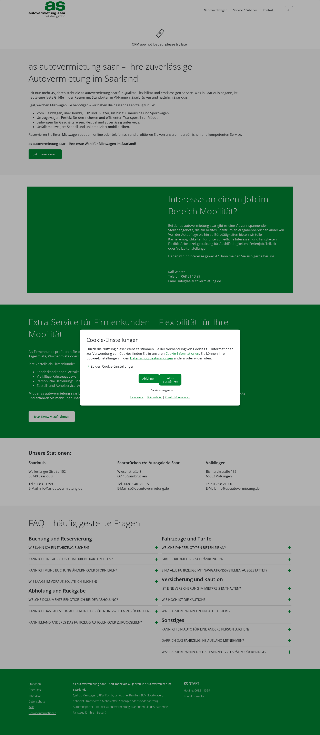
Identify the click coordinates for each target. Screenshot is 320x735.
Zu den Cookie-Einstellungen (111, 368)
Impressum (136, 395)
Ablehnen (123, 380)
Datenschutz (154, 395)
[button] (160, 388)
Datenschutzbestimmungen (151, 360)
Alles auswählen (197, 380)
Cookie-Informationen (182, 355)
